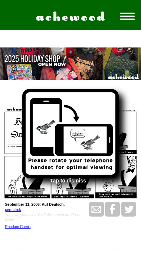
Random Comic (17, 227)
